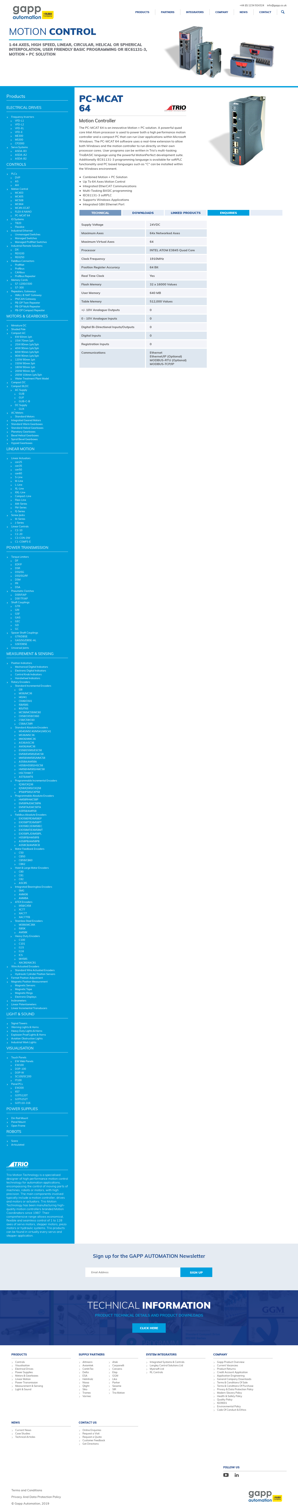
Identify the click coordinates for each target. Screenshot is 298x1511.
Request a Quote (92, 1436)
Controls (20, 1361)
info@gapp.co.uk (277, 5)
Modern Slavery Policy (229, 1392)
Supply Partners (92, 1354)
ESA (84, 1375)
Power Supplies (24, 1372)
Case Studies (22, 1433)
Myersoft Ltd (157, 1368)
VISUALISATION (19, 1048)
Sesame (116, 1385)
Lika (114, 1379)
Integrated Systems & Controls (167, 1361)
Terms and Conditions (26, 1490)
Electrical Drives (24, 1368)
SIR (114, 1389)
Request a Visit (91, 1433)
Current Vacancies (227, 1365)
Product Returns (226, 1368)
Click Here (149, 1328)
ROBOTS (13, 1131)
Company (221, 12)
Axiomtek (87, 1365)
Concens (117, 1368)
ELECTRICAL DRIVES (23, 107)
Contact (265, 12)
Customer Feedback (93, 1440)
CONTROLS (16, 164)
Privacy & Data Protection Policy (235, 1389)
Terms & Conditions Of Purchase (235, 1385)
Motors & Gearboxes (26, 1375)
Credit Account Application (232, 1372)
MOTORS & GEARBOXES (27, 316)
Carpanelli (118, 1365)
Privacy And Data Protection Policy (36, 1497)
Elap (114, 1372)
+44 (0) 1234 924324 (252, 5)
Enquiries (228, 213)
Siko (84, 1389)
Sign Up (196, 1272)
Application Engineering (231, 1375)
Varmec (86, 1396)
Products (142, 12)
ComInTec (88, 1368)
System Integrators (161, 1354)
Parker (116, 1382)
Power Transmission (26, 1382)
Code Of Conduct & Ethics (231, 1409)
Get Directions (90, 1443)
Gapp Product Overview (230, 1361)
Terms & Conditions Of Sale (232, 1382)
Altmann (87, 1361)
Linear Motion (23, 1379)
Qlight (86, 1385)
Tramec (86, 1392)
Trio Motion (118, 1392)
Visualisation (22, 1365)
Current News (23, 1430)
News (244, 12)
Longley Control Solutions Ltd (166, 1365)
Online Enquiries (91, 1430)
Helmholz (87, 1379)
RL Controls (156, 1372)
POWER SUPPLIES (22, 1109)
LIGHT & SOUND (20, 1014)
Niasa (85, 1382)
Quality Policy (224, 1399)
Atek (115, 1361)
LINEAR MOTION (20, 449)
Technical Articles (25, 1436)
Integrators (195, 12)
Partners (167, 12)
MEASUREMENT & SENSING (30, 653)
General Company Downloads (234, 1379)
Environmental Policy (229, 1406)
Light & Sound (23, 1389)
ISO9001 (222, 1402)
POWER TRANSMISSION (27, 547)
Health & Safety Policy (229, 1396)
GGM (115, 1375)
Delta (85, 1372)
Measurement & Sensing (29, 1385)
